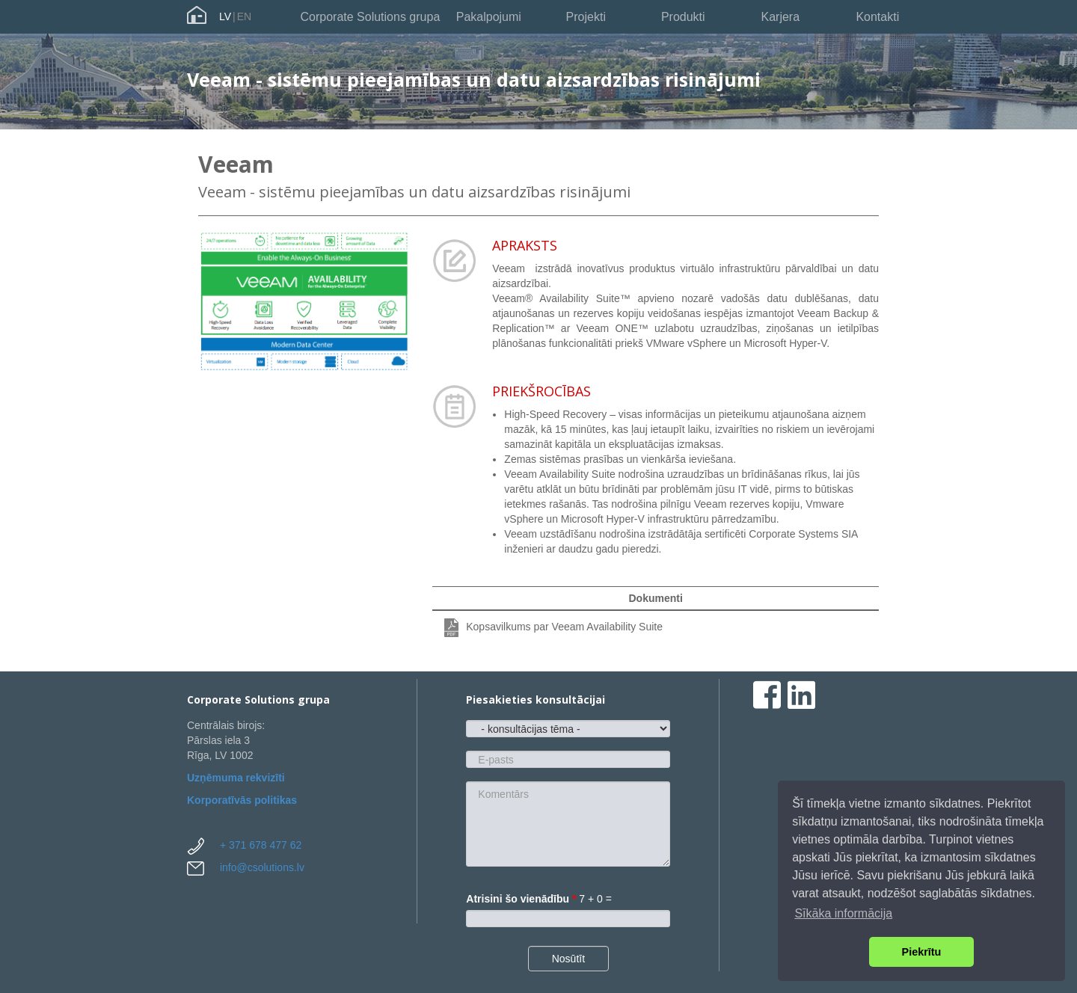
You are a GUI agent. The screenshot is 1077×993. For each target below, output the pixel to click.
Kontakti (877, 16)
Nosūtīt (568, 959)
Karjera (780, 16)
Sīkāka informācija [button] (843, 913)
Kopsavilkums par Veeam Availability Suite (564, 627)
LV (225, 16)
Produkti (683, 16)
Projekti (586, 16)
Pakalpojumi (488, 16)
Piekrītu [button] (922, 952)
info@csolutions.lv (262, 867)
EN (244, 16)
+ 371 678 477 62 (260, 845)
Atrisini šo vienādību (521, 899)
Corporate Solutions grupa (371, 16)
